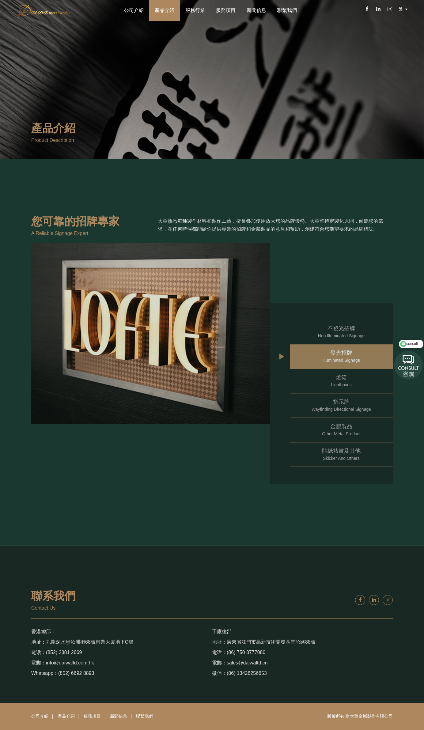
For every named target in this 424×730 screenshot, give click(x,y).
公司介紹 (134, 10)
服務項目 (226, 10)
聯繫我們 (287, 10)
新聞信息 (256, 10)
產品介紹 (164, 10)
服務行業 (195, 10)
